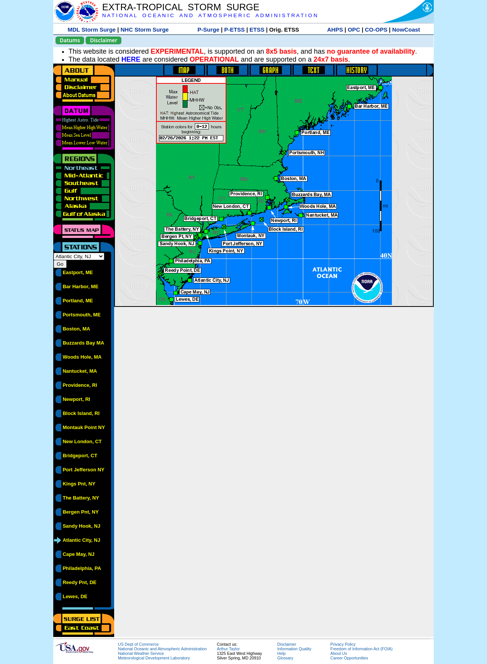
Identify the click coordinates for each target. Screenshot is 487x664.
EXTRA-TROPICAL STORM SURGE (180, 7)
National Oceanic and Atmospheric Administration (162, 648)
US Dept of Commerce (138, 644)
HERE (130, 59)
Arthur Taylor (228, 648)
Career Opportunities (349, 658)
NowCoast (406, 29)
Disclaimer (103, 40)
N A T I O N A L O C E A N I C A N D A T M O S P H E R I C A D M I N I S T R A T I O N (209, 15)
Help (281, 653)
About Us (338, 653)
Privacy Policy (342, 644)
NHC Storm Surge (145, 29)
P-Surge (208, 29)
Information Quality (294, 648)
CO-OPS (376, 29)
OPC (354, 29)
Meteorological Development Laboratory (154, 658)
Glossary (285, 658)
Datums (70, 40)
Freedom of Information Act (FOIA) (361, 648)
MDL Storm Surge (92, 29)
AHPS (335, 29)
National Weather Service (141, 653)
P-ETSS (234, 29)
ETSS (257, 29)
